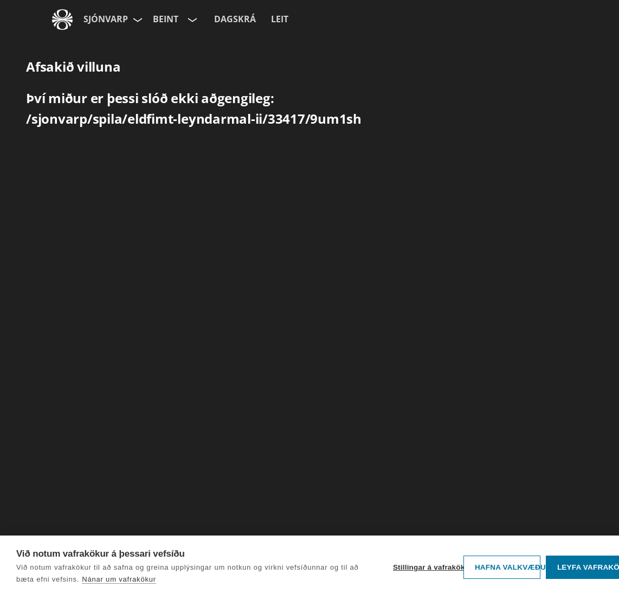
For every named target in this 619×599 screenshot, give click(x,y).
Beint (165, 19)
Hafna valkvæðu (507, 567)
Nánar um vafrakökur (119, 579)
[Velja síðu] (136, 19)
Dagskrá (235, 19)
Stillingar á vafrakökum (425, 567)
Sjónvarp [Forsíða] (105, 19)
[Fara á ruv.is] (62, 19)
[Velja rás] (191, 19)
